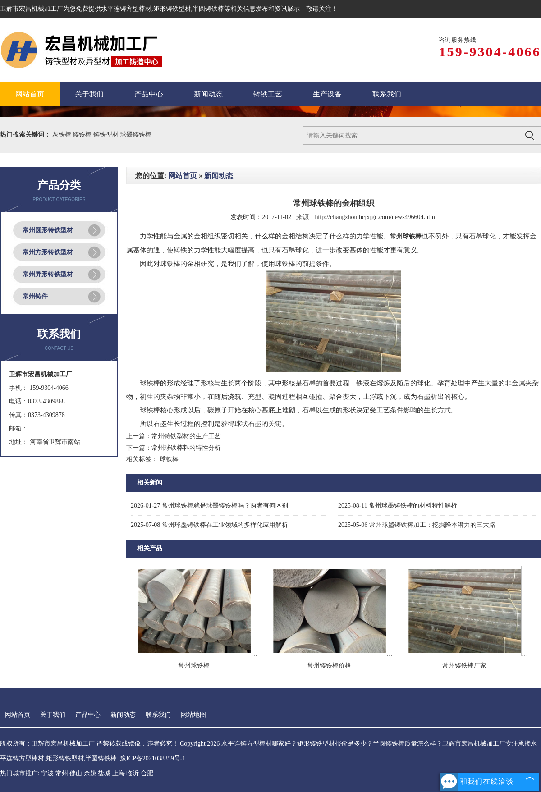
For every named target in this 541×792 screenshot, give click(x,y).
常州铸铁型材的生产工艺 (186, 436)
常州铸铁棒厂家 (464, 665)
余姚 (90, 773)
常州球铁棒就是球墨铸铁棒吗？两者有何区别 (209, 505)
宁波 (47, 773)
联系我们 (158, 714)
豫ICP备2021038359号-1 (152, 758)
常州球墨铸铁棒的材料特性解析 (397, 505)
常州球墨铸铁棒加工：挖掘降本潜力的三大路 (416, 525)
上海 (118, 773)
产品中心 (88, 714)
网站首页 (182, 175)
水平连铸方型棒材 (126, 8)
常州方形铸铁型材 (48, 252)
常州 (61, 773)
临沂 (132, 773)
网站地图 (193, 714)
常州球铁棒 (194, 665)
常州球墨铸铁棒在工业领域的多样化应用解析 (209, 525)
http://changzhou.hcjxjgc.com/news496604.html (376, 217)
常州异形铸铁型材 (48, 274)
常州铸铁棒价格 (329, 665)
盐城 (104, 773)
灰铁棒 (62, 134)
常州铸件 (35, 296)
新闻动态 (218, 175)
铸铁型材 (106, 134)
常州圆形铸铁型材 (48, 230)
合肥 (147, 773)
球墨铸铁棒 (135, 134)
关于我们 (52, 714)
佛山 (75, 773)
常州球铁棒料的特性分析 (186, 447)
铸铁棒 (83, 134)
